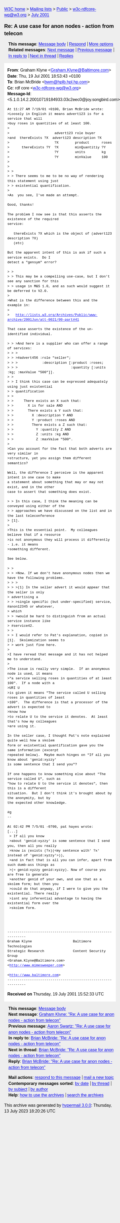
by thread (100, 1083)
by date (81, 1083)
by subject (17, 1089)
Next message (61, 50)
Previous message (94, 50)
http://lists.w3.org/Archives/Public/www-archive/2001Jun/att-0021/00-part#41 (52, 317)
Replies (66, 56)
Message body (52, 44)
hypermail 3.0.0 (76, 1105)
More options (101, 44)
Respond (77, 44)
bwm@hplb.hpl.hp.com (66, 82)
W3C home (14, 9)
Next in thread (43, 56)
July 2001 (40, 15)
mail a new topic (99, 1077)
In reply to (17, 56)
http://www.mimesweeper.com (36, 965)
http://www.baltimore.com (34, 975)
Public (62, 9)
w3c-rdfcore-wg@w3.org (56, 88)
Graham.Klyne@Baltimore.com (80, 70)
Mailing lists (41, 9)
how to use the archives (42, 1095)
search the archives (85, 1095)
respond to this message (57, 1077)
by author (39, 1089)
